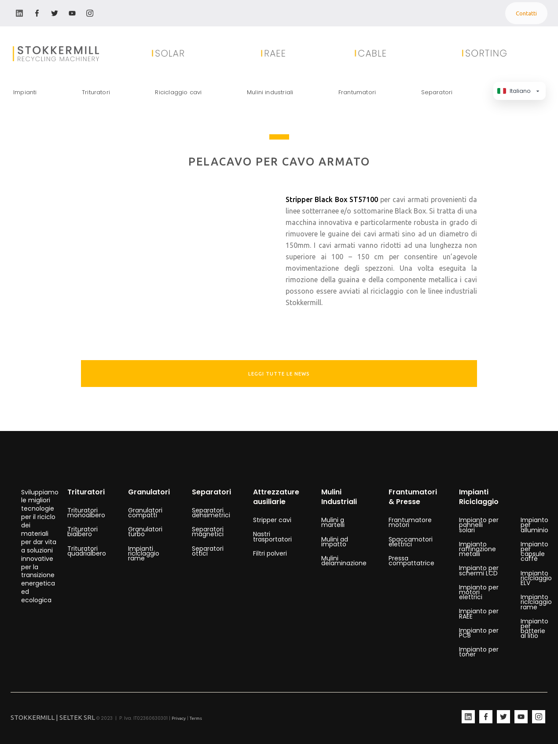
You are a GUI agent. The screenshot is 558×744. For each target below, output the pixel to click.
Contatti (526, 13)
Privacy (179, 718)
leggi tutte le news (279, 373)
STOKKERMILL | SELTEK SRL (53, 717)
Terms (196, 718)
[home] (56, 53)
